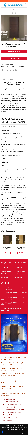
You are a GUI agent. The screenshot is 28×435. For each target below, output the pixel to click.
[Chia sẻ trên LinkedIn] (16, 70)
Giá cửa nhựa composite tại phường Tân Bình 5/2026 (16, 293)
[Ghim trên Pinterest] (13, 70)
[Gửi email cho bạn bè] (10, 70)
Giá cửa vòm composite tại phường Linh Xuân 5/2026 (15, 288)
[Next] (27, 243)
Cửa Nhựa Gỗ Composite (10, 415)
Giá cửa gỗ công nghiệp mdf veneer (12, 412)
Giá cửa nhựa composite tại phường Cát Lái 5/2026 (16, 303)
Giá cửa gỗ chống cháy (9, 399)
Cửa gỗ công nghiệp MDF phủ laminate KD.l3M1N (14, 66)
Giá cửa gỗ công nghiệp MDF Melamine (13, 409)
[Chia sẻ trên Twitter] (8, 70)
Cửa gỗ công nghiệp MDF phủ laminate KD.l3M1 (7, 247)
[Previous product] (15, 12)
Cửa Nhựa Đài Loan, (8, 420)
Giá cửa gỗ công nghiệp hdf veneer (12, 404)
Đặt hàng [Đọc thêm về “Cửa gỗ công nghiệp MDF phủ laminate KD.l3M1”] (7, 252)
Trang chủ (5, 9)
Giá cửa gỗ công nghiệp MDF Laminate (13, 407)
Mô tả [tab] (2, 76)
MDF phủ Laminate (20, 9)
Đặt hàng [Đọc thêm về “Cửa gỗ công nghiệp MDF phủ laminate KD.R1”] (21, 252)
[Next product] (12, 12)
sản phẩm (12, 9)
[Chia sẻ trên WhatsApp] (2, 70)
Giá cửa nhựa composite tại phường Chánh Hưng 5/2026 (14, 298)
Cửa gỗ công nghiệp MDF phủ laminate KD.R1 (21, 247)
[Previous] (1, 243)
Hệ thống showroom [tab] (7, 79)
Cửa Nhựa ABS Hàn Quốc (10, 417)
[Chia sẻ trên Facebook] (5, 70)
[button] (2, 5)
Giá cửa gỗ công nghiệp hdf (10, 401)
